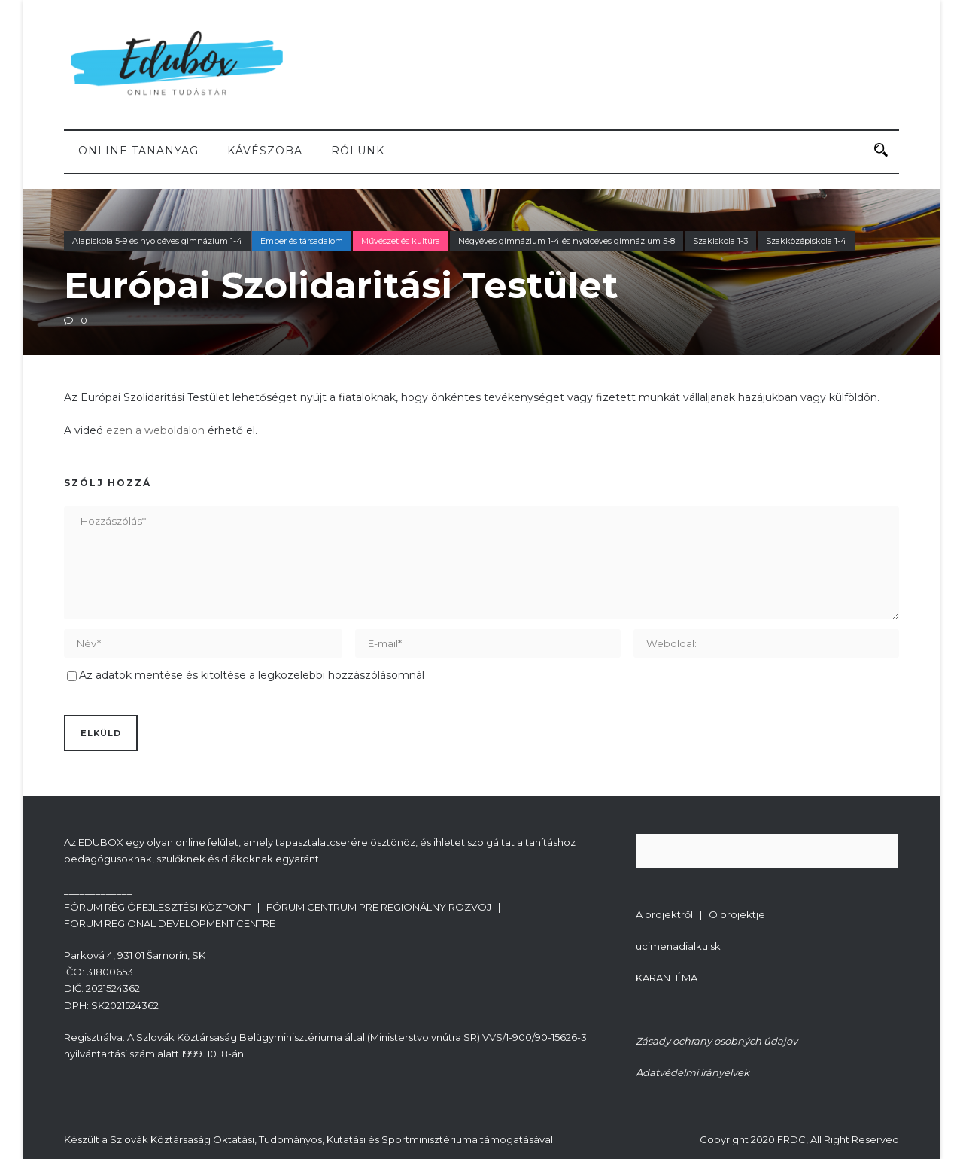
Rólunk (357, 150)
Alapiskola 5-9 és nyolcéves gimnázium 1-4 (157, 241)
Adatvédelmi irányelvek (692, 1072)
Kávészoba (264, 150)
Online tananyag (138, 150)
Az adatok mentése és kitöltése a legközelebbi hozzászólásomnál (251, 675)
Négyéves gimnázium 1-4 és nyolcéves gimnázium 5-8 (566, 241)
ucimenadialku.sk (678, 946)
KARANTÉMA (666, 978)
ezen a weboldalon (155, 430)
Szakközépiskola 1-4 (806, 241)
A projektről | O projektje (700, 914)
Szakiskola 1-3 (720, 241)
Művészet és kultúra (400, 241)
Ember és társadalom (301, 241)
